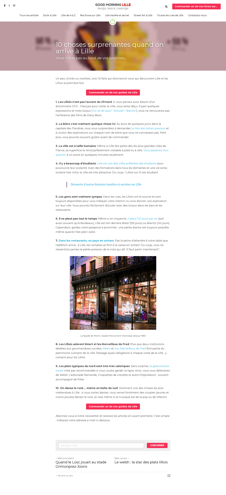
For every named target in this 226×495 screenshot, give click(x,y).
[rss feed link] (168, 475)
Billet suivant (121, 458)
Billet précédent (65, 458)
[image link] (113, 6)
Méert (106, 348)
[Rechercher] (166, 6)
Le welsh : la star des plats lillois (141, 462)
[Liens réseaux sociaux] (4, 5)
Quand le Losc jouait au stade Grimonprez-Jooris (81, 464)
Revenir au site (64, 475)
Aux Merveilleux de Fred (130, 348)
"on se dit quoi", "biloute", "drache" (114, 110)
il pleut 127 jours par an (143, 218)
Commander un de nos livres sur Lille (198, 6)
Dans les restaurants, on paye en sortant (86, 240)
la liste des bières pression (148, 128)
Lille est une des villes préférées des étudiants (127, 163)
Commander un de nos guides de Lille (113, 92)
